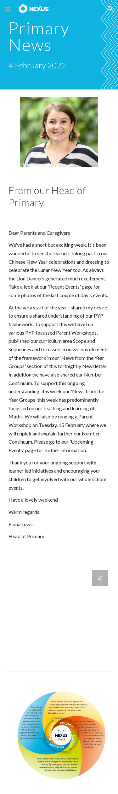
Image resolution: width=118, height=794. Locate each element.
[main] (59, 44)
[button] (7, 8)
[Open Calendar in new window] (100, 578)
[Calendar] (59, 620)
